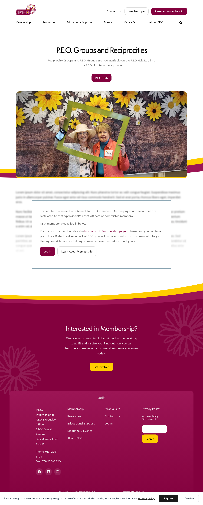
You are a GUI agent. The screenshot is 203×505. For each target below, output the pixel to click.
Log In (47, 251)
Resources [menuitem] (49, 22)
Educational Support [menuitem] (79, 22)
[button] (181, 22)
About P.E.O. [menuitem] (156, 22)
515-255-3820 (51, 462)
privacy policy (146, 498)
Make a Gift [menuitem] (131, 22)
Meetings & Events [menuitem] (79, 431)
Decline (189, 498)
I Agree (168, 498)
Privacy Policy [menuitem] (151, 409)
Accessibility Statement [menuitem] (150, 418)
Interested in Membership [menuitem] (169, 11)
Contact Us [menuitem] (114, 11)
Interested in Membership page (105, 231)
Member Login (136, 11)
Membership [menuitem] (23, 22)
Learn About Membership (76, 251)
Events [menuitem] (108, 22)
